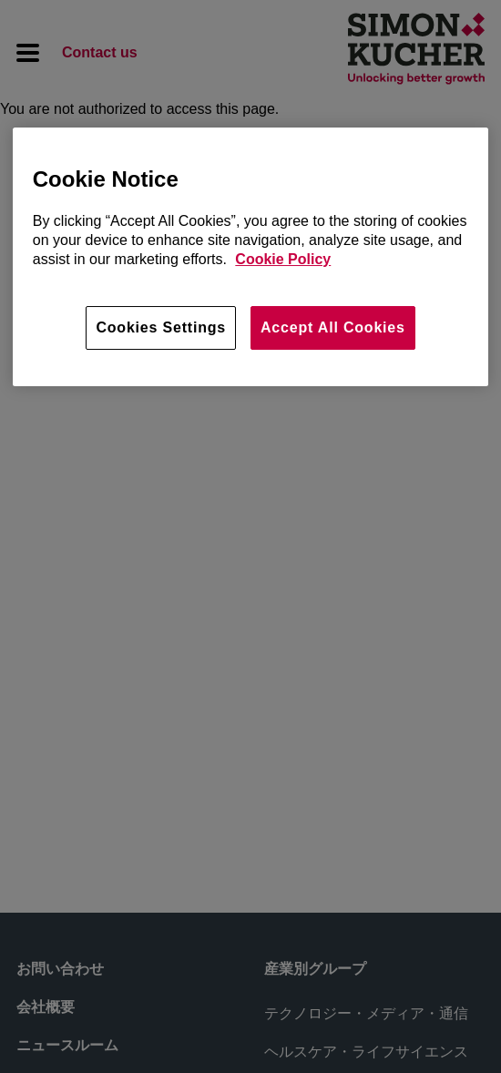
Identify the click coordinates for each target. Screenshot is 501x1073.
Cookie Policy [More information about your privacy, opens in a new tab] (283, 259)
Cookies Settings (161, 327)
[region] (251, 257)
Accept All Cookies (333, 327)
